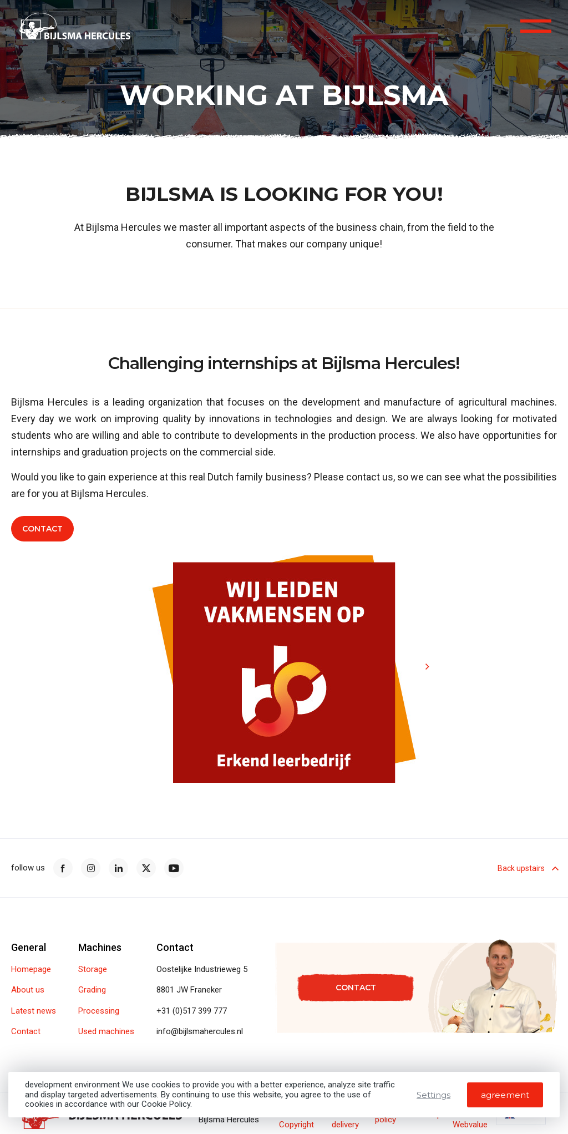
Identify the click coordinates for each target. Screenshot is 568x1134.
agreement (505, 1095)
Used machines (106, 1031)
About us (27, 990)
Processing (98, 1011)
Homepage (31, 969)
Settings (433, 1095)
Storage (92, 969)
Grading (92, 990)
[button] (409, 576)
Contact (42, 530)
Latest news (33, 1011)
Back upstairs (527, 868)
